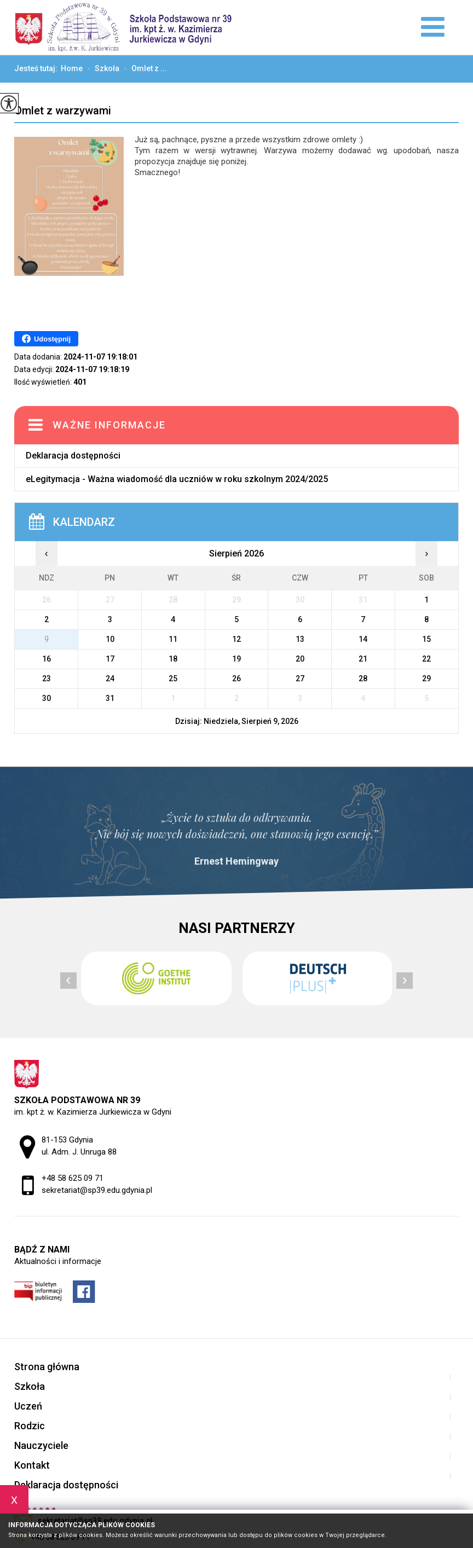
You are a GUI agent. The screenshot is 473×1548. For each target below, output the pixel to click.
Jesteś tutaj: (37, 68)
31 (110, 698)
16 (46, 658)
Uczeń (28, 1406)
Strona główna (46, 1366)
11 (173, 639)
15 (426, 639)
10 (110, 639)
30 (46, 698)
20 (300, 658)
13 (300, 639)
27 (300, 678)
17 (110, 658)
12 (236, 639)
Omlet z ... (143, 69)
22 (426, 658)
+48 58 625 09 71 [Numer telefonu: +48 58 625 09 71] (72, 1178)
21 (363, 658)
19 (236, 658)
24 (110, 678)
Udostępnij (46, 338)
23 (46, 678)
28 (363, 678)
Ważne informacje (109, 425)
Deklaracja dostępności (73, 455)
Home (72, 68)
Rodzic (29, 1425)
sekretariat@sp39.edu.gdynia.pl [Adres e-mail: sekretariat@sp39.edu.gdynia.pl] (97, 1190)
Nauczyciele (41, 1445)
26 (236, 678)
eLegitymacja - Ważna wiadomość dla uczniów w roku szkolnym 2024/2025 (177, 479)
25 (173, 678)
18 (173, 658)
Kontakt (32, 1465)
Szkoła (101, 69)
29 (426, 678)
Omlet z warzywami (62, 111)
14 (363, 639)
